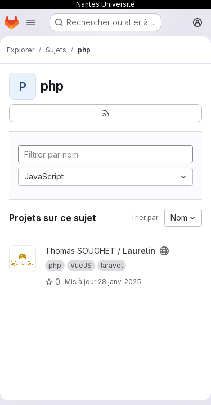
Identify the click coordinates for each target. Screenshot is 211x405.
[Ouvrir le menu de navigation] (31, 23)
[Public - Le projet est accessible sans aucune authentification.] (164, 250)
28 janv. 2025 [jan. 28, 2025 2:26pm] (119, 281)
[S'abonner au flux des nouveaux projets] (105, 113)
